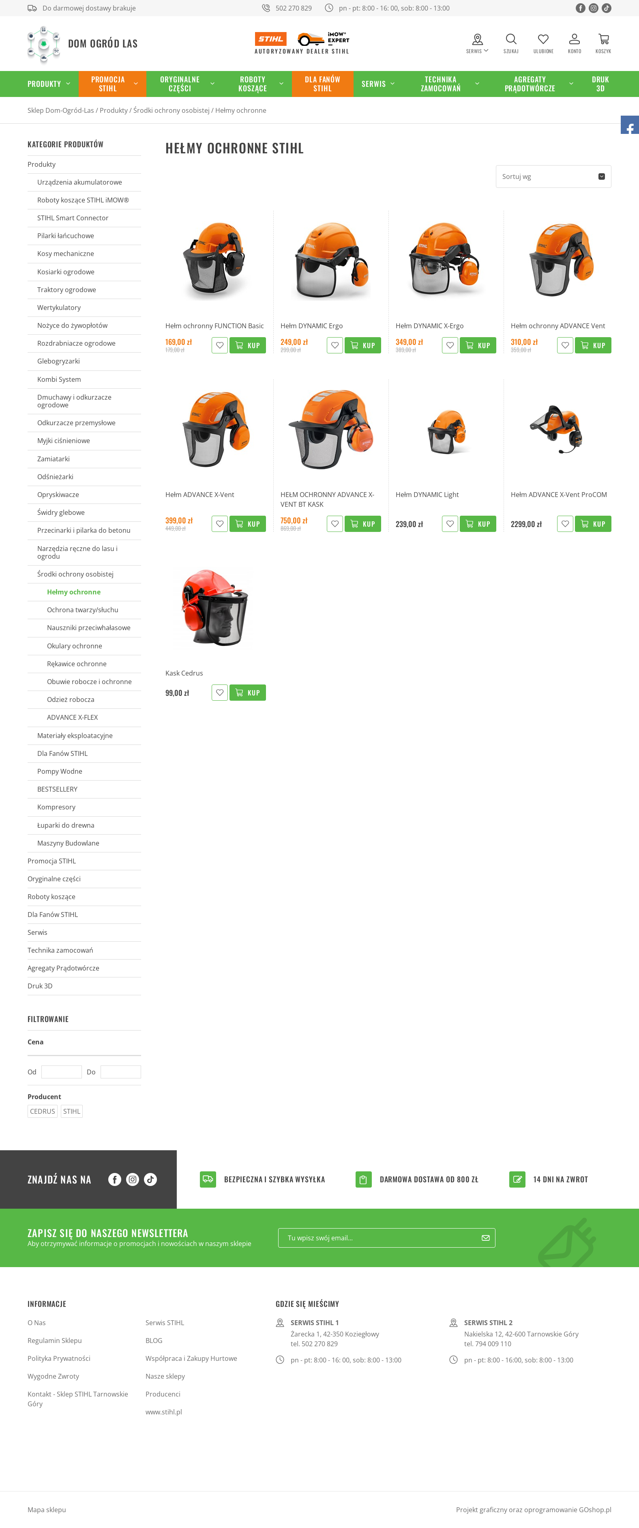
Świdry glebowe (61, 512)
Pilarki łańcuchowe (65, 235)
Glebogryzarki (58, 361)
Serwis (374, 83)
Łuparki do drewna (65, 825)
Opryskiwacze (58, 494)
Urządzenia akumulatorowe (79, 182)
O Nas (37, 1322)
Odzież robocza (70, 699)
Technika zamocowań (441, 83)
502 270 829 (294, 8)
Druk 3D (601, 83)
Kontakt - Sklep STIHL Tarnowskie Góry (78, 1399)
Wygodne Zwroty (53, 1376)
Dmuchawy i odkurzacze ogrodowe (74, 401)
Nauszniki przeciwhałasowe (89, 627)
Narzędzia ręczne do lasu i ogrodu (77, 552)
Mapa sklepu (47, 1509)
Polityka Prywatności (59, 1358)
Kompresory (56, 807)
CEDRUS (42, 1111)
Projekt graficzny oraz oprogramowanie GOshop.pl (533, 1509)
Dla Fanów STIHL (323, 83)
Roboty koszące (252, 83)
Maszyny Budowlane (68, 843)
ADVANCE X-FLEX (72, 717)
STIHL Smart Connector (73, 217)
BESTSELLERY (57, 789)
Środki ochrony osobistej (171, 110)
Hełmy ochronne (240, 110)
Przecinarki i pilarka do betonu (84, 530)
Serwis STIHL (165, 1322)
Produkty (44, 83)
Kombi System (59, 379)
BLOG (154, 1340)
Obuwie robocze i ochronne (89, 681)
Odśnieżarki (55, 476)
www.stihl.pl (164, 1411)
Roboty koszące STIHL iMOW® (83, 200)
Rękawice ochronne (77, 663)
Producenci (163, 1394)
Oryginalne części (180, 83)
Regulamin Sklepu (55, 1340)
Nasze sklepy (165, 1376)
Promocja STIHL (108, 83)
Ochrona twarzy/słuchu (82, 609)
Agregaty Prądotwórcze (530, 83)
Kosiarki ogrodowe (65, 271)
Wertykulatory (59, 307)
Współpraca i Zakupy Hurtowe (191, 1358)
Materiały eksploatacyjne (75, 735)
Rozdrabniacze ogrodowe (76, 343)
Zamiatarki (53, 458)
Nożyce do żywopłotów (72, 325)
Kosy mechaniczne (65, 253)
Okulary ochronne (74, 645)
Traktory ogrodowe (66, 289)
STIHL (71, 1111)
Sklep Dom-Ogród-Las (61, 110)
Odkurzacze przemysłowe (76, 422)
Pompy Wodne (59, 771)
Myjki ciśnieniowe (63, 440)
